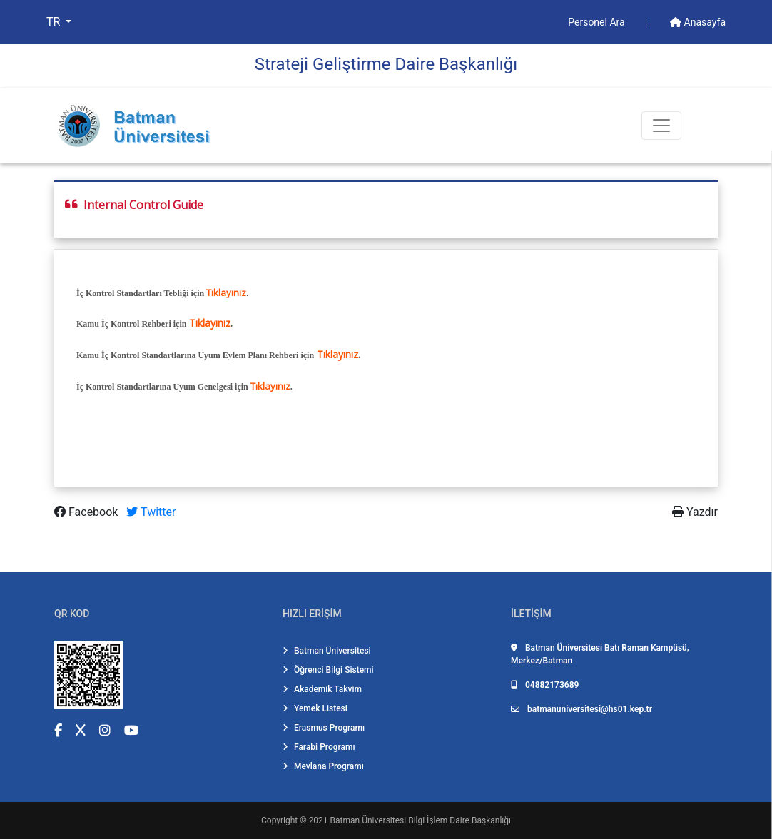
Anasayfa (698, 22)
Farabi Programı (319, 747)
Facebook (87, 512)
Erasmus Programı (324, 728)
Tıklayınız (226, 292)
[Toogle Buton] (661, 125)
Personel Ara (597, 22)
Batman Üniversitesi (327, 651)
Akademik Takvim (322, 689)
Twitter (151, 512)
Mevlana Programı (323, 766)
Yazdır (695, 512)
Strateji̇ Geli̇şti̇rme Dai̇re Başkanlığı (386, 64)
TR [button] (54, 22)
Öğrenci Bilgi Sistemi (328, 670)
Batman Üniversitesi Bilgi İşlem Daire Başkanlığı (420, 820)
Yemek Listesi (315, 708)
